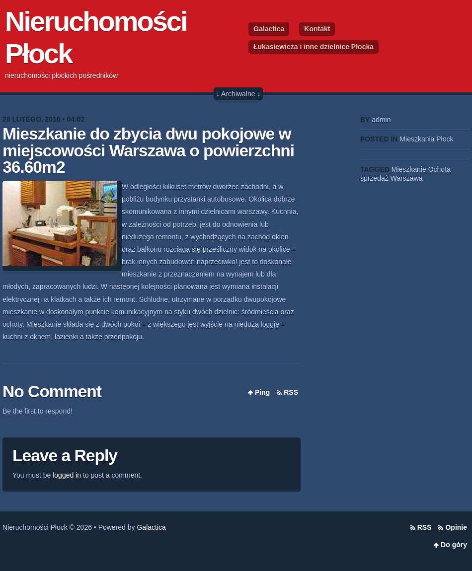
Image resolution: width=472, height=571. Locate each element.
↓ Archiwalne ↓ (238, 94)
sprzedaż (374, 178)
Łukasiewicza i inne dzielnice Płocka (313, 47)
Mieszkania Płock (426, 139)
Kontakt (317, 29)
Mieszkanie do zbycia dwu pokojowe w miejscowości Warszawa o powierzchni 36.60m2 (148, 150)
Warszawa (407, 178)
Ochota (439, 169)
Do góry (454, 545)
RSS (291, 392)
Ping (262, 392)
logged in (67, 475)
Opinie (456, 527)
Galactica (268, 29)
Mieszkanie (409, 169)
